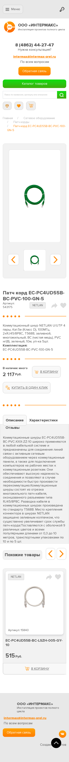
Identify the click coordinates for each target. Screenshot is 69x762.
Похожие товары (22, 554)
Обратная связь (34, 71)
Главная (8, 118)
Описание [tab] (15, 420)
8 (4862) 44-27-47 (34, 45)
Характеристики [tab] (43, 420)
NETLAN (38, 305)
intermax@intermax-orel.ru (34, 57)
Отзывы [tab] (13, 427)
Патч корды (21, 122)
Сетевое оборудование (39, 118)
